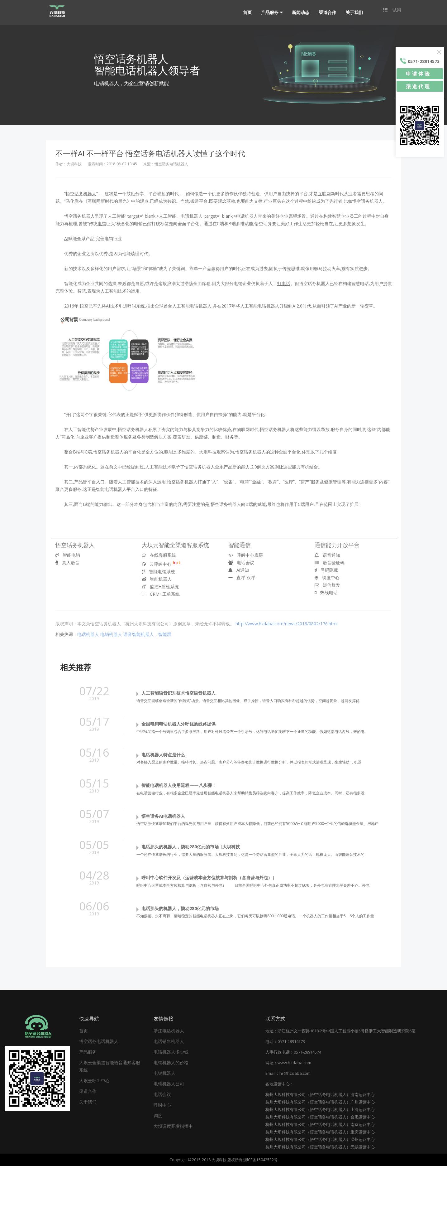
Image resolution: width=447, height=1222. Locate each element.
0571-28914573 (291, 1097)
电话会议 (241, 562)
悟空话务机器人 (75, 545)
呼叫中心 (162, 1161)
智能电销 (67, 555)
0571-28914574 (307, 1108)
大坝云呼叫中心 (94, 1136)
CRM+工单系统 (161, 594)
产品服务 (266, 12)
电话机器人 (88, 634)
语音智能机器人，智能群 (147, 634)
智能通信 (239, 545)
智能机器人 (157, 579)
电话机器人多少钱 (171, 1108)
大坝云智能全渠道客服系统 (175, 545)
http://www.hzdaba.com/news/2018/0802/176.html (286, 624)
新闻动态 (297, 12)
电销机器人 (111, 634)
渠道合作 (324, 12)
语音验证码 (330, 562)
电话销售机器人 (169, 1097)
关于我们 (351, 12)
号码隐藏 (326, 570)
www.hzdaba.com (294, 1118)
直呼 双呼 (241, 577)
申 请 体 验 (418, 73)
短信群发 (327, 585)
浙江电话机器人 (169, 1086)
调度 (158, 1171)
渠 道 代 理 (418, 86)
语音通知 (327, 555)
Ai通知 (238, 570)
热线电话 (326, 592)
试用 (392, 12)
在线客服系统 (159, 555)
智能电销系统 (158, 572)
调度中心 (327, 577)
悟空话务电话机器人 (98, 1097)
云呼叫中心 (161, 564)
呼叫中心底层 (245, 555)
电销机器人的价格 (171, 1118)
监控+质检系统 (160, 586)
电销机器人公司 (169, 1139)
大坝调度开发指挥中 (173, 1182)
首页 (244, 12)
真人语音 (67, 562)
